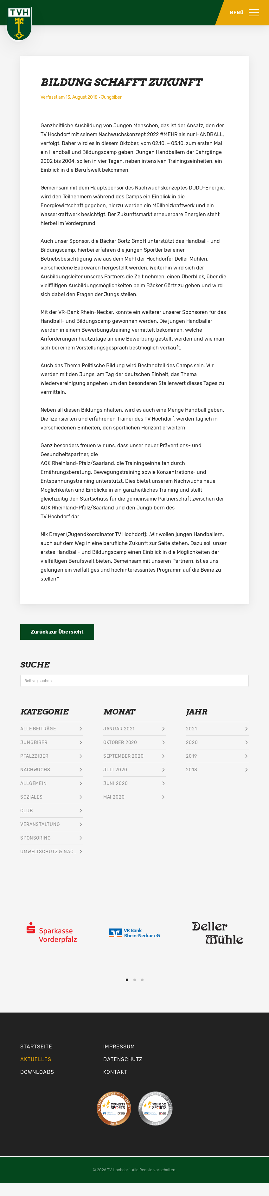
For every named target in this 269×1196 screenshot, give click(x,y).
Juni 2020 (115, 783)
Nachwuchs (35, 770)
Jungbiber (111, 97)
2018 (191, 770)
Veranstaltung (40, 824)
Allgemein (33, 783)
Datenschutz (123, 1059)
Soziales (31, 797)
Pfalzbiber (34, 756)
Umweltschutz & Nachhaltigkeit (51, 851)
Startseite (36, 1047)
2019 (191, 756)
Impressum (119, 1047)
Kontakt (115, 1072)
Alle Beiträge (38, 729)
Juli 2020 (115, 770)
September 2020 (123, 756)
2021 (191, 729)
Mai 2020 (114, 797)
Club (26, 811)
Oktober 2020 (120, 742)
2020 (192, 742)
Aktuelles (35, 1059)
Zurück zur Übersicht (57, 632)
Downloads (37, 1072)
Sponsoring (35, 838)
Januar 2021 (119, 729)
